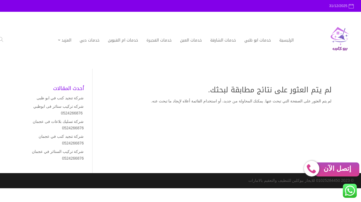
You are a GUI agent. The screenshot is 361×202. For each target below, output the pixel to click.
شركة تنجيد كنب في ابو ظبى (60, 98)
